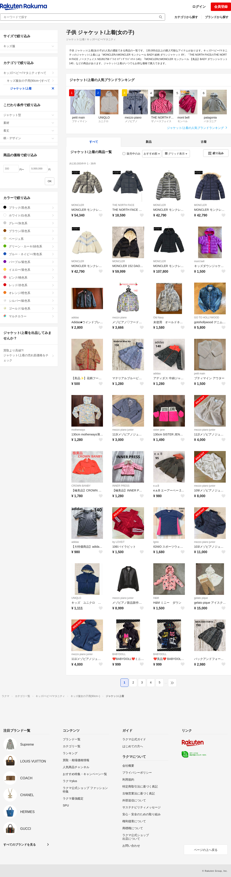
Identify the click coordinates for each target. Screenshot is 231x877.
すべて (93, 141)
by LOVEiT (118, 542)
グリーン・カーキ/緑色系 (28, 246)
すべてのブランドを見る (19, 844)
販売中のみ (131, 153)
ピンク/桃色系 (28, 277)
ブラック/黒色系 (28, 207)
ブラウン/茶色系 (28, 231)
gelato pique (201, 598)
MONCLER (77, 205)
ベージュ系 (28, 238)
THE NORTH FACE (123, 205)
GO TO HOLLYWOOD (206, 317)
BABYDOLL (119, 654)
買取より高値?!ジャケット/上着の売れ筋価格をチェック (28, 355)
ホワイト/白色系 (28, 215)
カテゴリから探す (186, 17)
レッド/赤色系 (28, 285)
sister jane (159, 429)
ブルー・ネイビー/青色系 (28, 254)
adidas (75, 317)
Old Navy (158, 317)
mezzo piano (119, 317)
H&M (156, 598)
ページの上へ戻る (206, 850)
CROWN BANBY (81, 485)
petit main (199, 373)
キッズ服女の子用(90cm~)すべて (30, 80)
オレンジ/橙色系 (28, 293)
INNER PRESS (120, 485)
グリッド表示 (176, 153)
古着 (204, 141)
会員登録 (221, 6)
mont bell (199, 261)
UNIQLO (76, 598)
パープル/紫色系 (28, 262)
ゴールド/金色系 (28, 308)
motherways (78, 429)
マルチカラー (28, 316)
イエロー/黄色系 (28, 269)
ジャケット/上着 (32, 88)
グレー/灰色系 (28, 223)
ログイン (199, 6)
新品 (149, 141)
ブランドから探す (216, 17)
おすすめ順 (152, 153)
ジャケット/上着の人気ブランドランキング (197, 127)
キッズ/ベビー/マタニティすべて (28, 73)
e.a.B (156, 485)
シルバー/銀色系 (28, 300)
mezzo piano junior (123, 429)
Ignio (156, 542)
